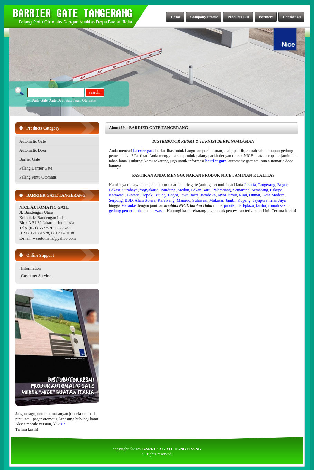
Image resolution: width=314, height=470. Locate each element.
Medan (183, 190)
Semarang (241, 190)
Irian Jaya (277, 200)
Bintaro (133, 195)
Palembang (221, 190)
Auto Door (57, 100)
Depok (146, 195)
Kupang (244, 200)
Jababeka (208, 195)
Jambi (231, 200)
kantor (261, 205)
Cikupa (276, 190)
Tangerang (266, 184)
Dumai (254, 195)
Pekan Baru (200, 190)
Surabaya (130, 190)
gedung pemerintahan (127, 210)
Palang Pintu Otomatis (38, 177)
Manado (183, 200)
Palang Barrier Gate (35, 168)
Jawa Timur (227, 195)
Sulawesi (199, 200)
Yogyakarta (149, 190)
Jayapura (260, 200)
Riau (243, 195)
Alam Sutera (145, 200)
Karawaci (117, 195)
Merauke (128, 205)
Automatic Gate (32, 141)
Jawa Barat (189, 195)
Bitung (160, 195)
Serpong (116, 200)
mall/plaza (245, 205)
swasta (159, 210)
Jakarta (250, 184)
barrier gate (143, 150)
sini (64, 424)
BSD (129, 200)
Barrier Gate (29, 159)
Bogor (282, 184)
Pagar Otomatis (84, 100)
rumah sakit (278, 205)
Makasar (216, 200)
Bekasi (114, 190)
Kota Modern (273, 195)
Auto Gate (39, 100)
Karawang (166, 200)
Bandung (168, 190)
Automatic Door (32, 150)
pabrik (229, 205)
